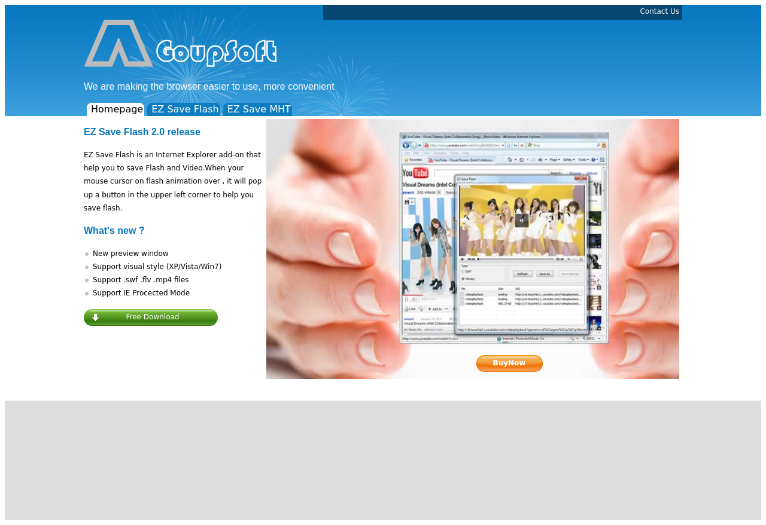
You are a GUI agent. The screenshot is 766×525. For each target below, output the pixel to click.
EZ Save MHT (259, 109)
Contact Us (659, 11)
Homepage (117, 109)
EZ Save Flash (184, 109)
